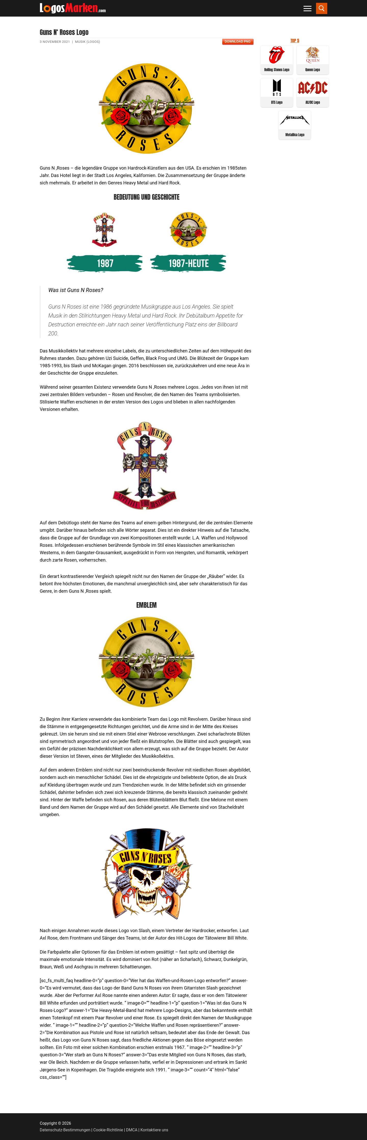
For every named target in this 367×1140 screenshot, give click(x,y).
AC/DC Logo (313, 102)
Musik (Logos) (87, 42)
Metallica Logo (294, 134)
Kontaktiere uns (154, 1130)
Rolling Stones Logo (276, 69)
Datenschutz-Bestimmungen (65, 1130)
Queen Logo (312, 69)
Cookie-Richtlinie (108, 1130)
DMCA (132, 1130)
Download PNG (238, 41)
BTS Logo (276, 102)
